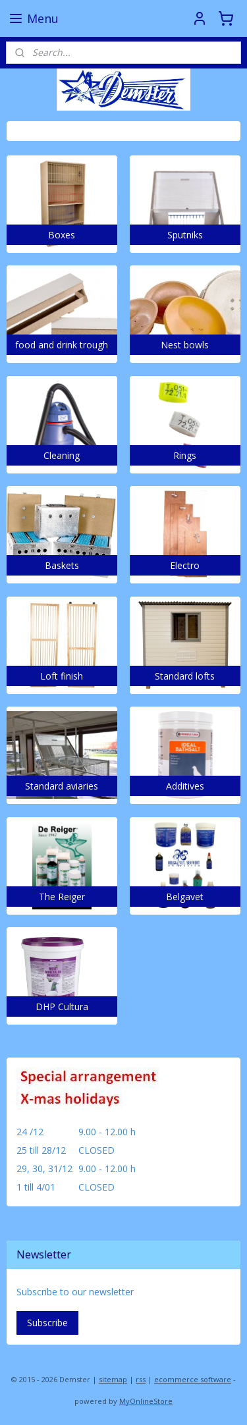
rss (141, 1379)
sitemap (113, 1379)
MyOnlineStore (146, 1401)
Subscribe (47, 1322)
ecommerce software (192, 1379)
